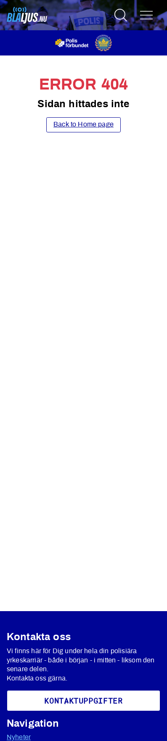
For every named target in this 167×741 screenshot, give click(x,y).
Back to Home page (83, 124)
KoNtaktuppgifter (83, 701)
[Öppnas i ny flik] (83, 42)
